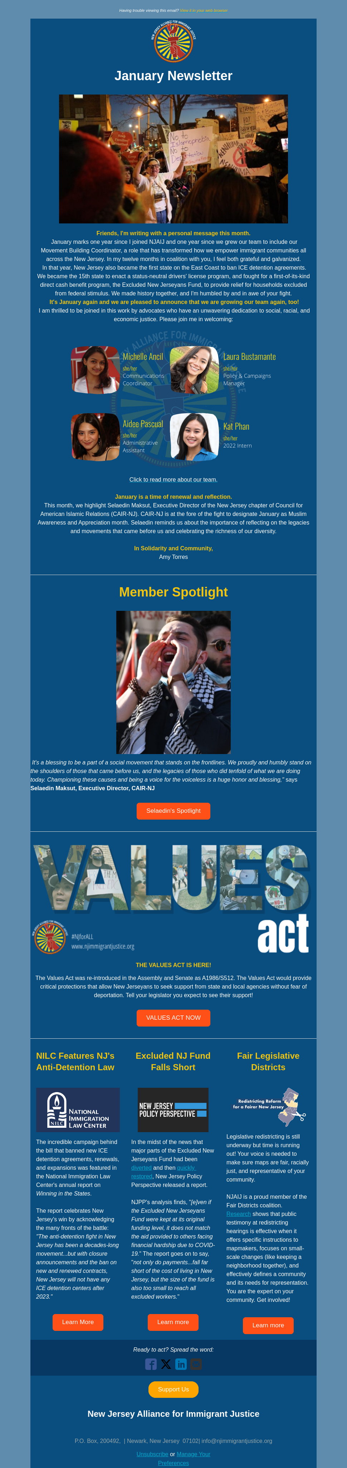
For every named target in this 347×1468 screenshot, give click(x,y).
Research (238, 1214)
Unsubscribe (152, 1454)
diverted (141, 1168)
